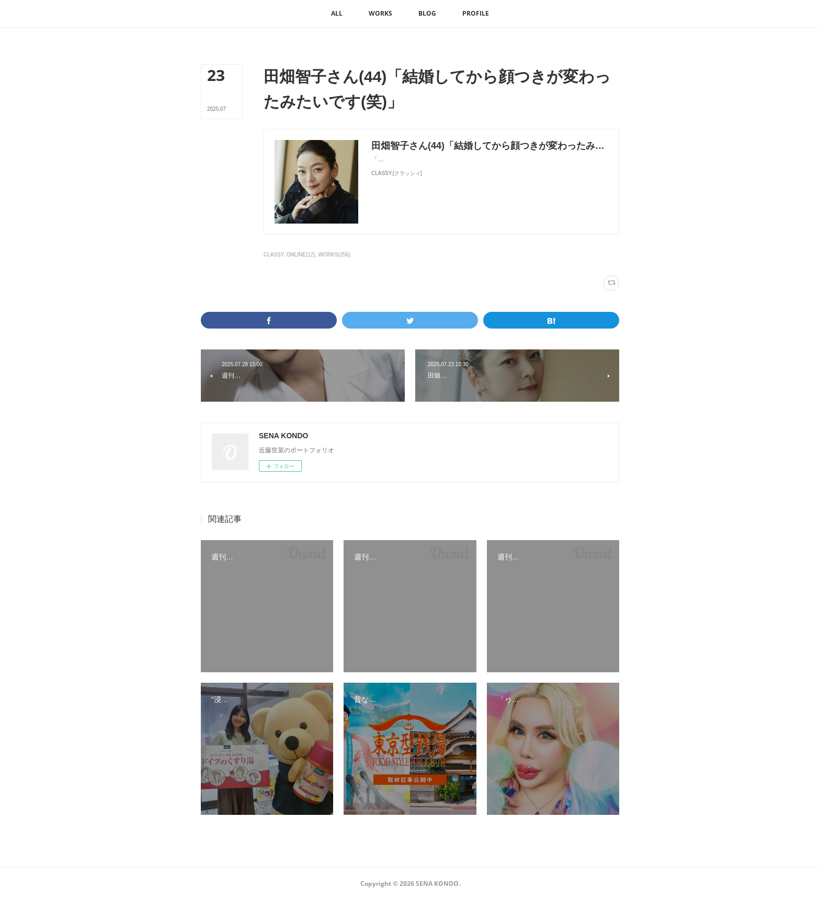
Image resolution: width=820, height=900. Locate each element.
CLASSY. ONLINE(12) (289, 255)
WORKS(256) (334, 255)
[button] (337, 13)
